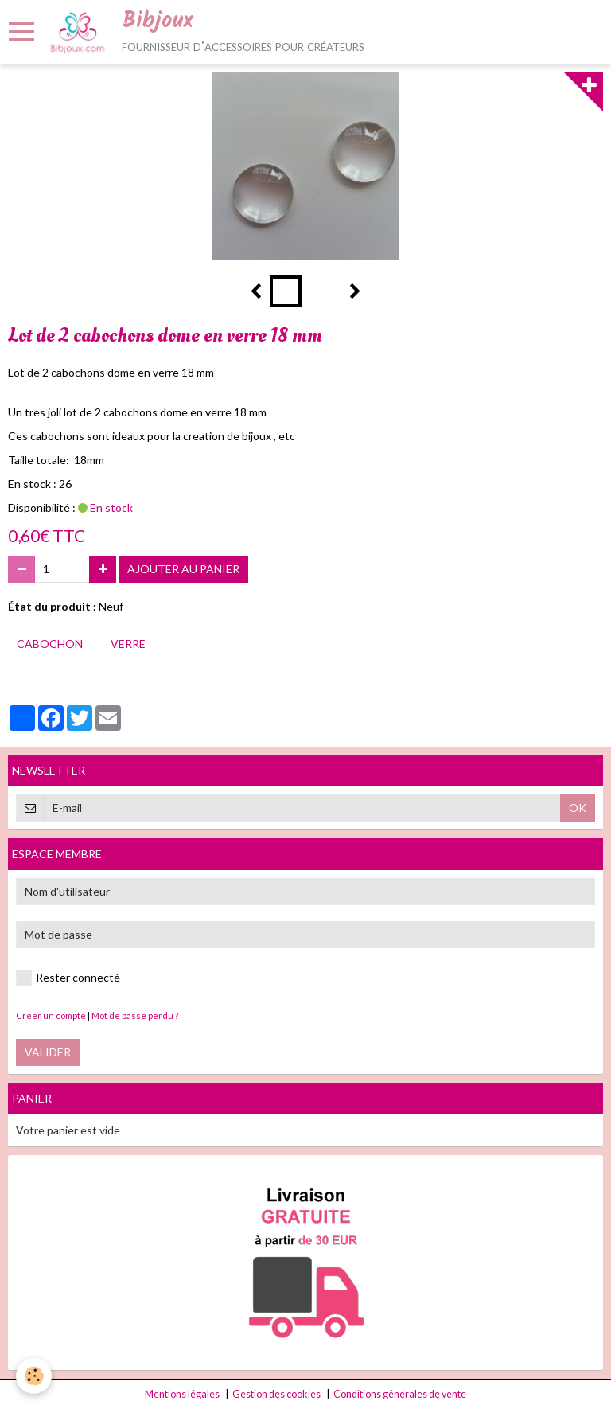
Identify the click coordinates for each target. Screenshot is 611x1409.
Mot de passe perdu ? (134, 1015)
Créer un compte (51, 1015)
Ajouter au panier (183, 569)
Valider (48, 1052)
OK (577, 807)
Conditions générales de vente (399, 1394)
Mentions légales (182, 1394)
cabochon (50, 643)
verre (128, 643)
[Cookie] (34, 1376)
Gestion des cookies (276, 1394)
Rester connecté (68, 978)
